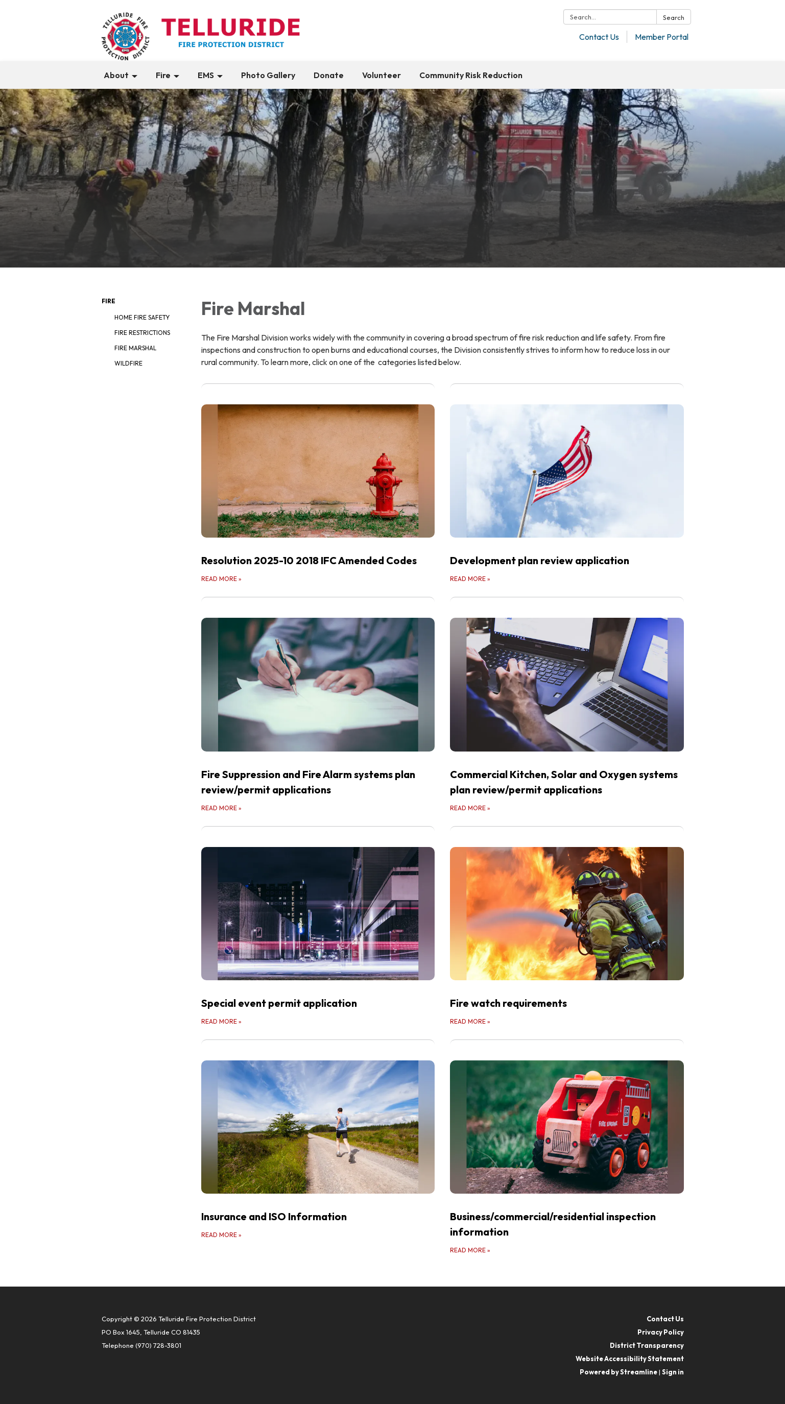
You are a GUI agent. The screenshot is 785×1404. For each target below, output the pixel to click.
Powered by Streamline (618, 1372)
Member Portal (661, 37)
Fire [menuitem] (163, 75)
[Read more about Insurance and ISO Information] (318, 1147)
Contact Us (599, 37)
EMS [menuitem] (206, 75)
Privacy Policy (660, 1332)
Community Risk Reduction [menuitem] (470, 75)
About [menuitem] (116, 75)
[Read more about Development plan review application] (567, 483)
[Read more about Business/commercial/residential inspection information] (567, 1147)
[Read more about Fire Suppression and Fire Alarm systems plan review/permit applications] (318, 705)
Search (673, 17)
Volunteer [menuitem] (381, 75)
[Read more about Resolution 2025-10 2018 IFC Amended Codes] (318, 483)
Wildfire (128, 363)
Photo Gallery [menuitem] (268, 75)
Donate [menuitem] (329, 75)
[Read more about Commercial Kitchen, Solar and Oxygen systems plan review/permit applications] (567, 705)
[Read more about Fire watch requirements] (567, 926)
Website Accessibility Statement (630, 1358)
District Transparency (647, 1345)
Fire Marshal (135, 348)
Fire (108, 301)
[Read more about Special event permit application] (318, 926)
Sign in (673, 1372)
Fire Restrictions (142, 332)
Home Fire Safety (142, 317)
